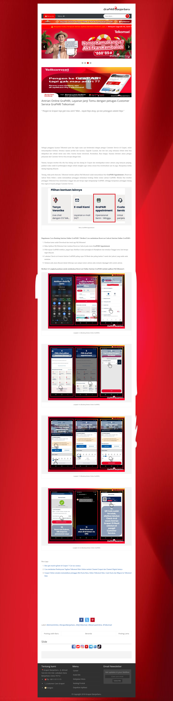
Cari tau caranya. (75, 566)
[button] (81, 620)
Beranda (88, 633)
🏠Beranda (49, 16)
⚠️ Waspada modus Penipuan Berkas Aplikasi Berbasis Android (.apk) (83, 26)
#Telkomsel (107, 625)
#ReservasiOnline (95, 625)
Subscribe (117, 681)
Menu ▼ (61, 16)
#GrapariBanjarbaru (67, 625)
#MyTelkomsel (81, 625)
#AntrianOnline (52, 625)
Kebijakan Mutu (79, 679)
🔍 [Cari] (127, 16)
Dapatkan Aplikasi (80, 687)
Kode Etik (76, 675)
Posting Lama (123, 633)
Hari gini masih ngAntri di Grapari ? (56, 566)
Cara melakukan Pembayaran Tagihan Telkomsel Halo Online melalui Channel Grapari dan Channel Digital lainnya (83, 569)
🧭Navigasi (48, 688)
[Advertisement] (86, 129)
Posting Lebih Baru (51, 633)
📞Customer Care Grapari (54, 683)
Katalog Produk (79, 683)
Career (75, 670)
